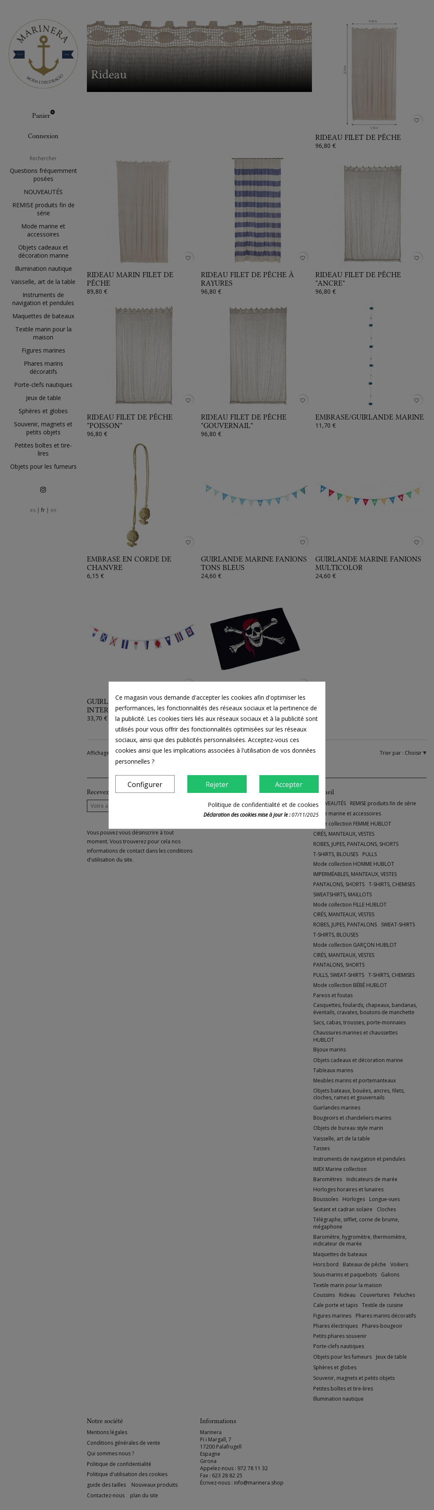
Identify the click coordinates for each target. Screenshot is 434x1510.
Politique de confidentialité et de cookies (263, 805)
